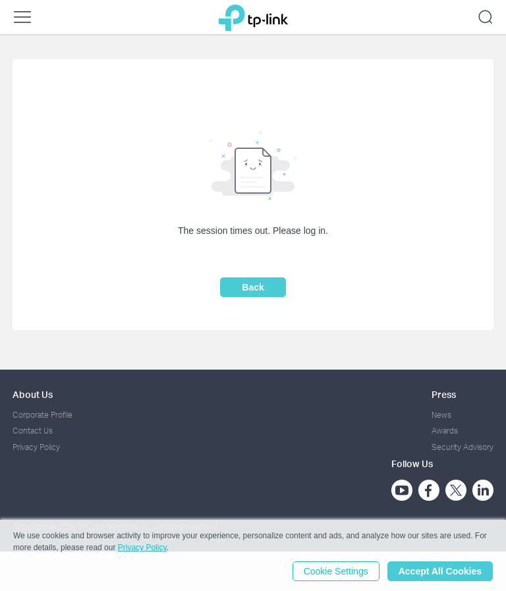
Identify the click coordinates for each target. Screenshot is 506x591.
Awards (445, 431)
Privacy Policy (36, 447)
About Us (33, 394)
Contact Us (33, 431)
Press (444, 394)
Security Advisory (462, 447)
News (441, 415)
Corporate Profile (42, 415)
